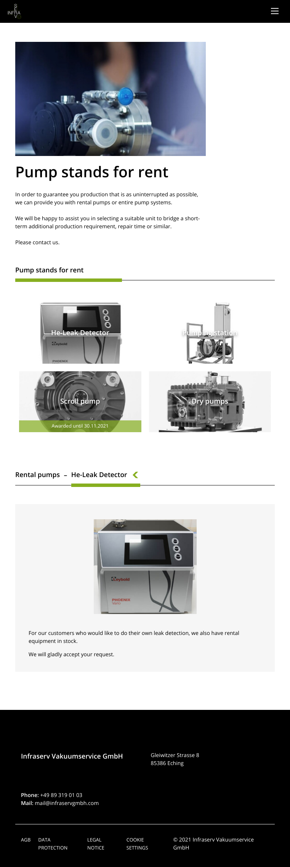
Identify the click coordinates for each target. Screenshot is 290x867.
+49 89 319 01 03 (61, 795)
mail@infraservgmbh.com (67, 803)
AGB (25, 840)
